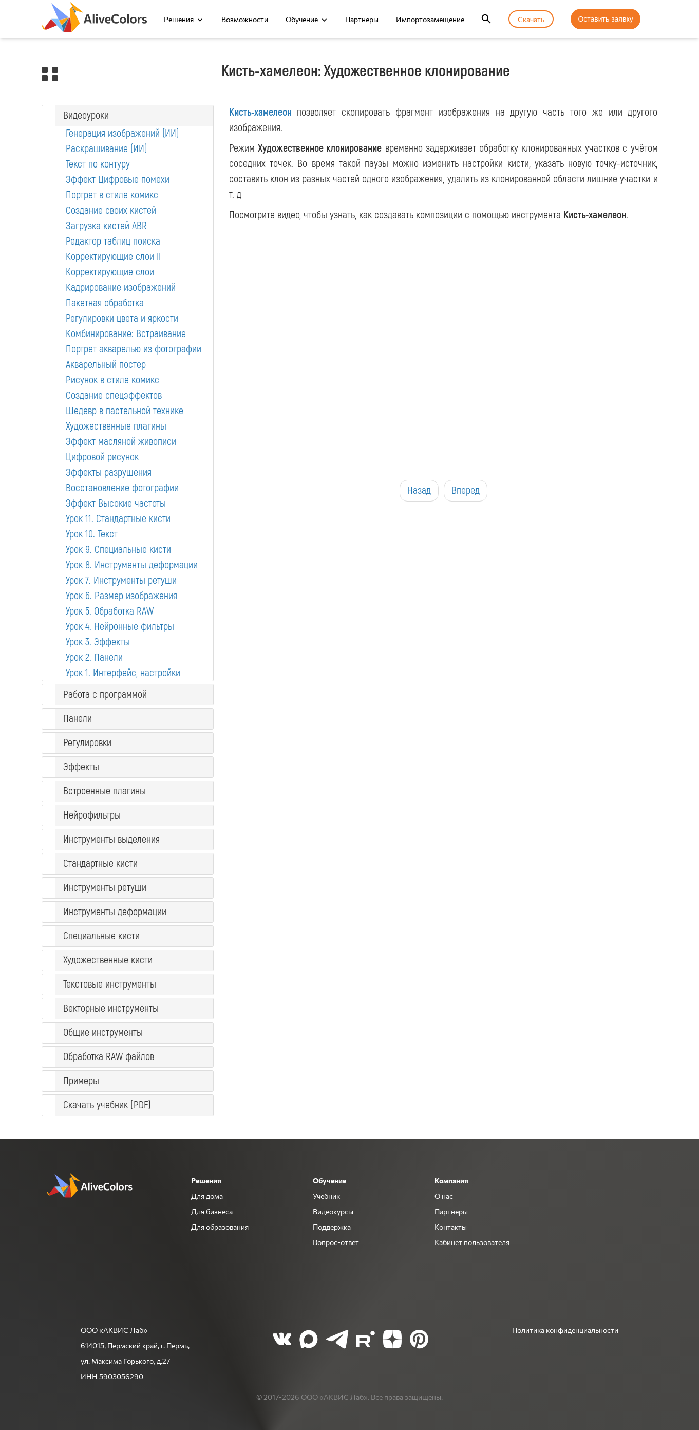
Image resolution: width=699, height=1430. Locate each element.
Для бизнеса (212, 1211)
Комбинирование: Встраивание (126, 333)
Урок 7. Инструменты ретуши (121, 580)
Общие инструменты (103, 1032)
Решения (179, 19)
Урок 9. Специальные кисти (118, 549)
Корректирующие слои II (113, 256)
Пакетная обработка (105, 302)
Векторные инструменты (111, 1008)
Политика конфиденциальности (565, 1329)
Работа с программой (105, 694)
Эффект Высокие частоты (116, 503)
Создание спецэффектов (114, 395)
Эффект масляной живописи (121, 441)
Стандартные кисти (100, 863)
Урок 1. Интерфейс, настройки (123, 672)
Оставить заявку (605, 19)
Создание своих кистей (111, 210)
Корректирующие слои (110, 272)
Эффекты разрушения (109, 472)
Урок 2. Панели (94, 657)
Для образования (220, 1226)
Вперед (465, 490)
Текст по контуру (98, 164)
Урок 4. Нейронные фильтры (120, 626)
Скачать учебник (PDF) (107, 1105)
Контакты (450, 1226)
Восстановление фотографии (122, 487)
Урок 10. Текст (92, 534)
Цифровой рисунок (102, 457)
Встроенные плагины (104, 791)
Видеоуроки (86, 115)
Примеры (81, 1080)
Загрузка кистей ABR (106, 225)
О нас (443, 1195)
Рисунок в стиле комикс (112, 380)
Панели (77, 718)
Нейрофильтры (92, 815)
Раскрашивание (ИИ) (106, 148)
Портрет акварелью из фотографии (133, 349)
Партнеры (362, 19)
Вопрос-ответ (336, 1242)
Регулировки (87, 742)
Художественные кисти (108, 960)
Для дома (207, 1195)
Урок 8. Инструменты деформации (132, 565)
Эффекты (81, 766)
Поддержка (332, 1226)
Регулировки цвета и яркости (122, 318)
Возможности (244, 19)
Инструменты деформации (114, 911)
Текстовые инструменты (109, 984)
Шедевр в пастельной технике (124, 410)
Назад (419, 490)
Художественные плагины (116, 426)
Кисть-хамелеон (260, 112)
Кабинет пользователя (471, 1242)
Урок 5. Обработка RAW (110, 611)
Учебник (326, 1195)
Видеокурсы (333, 1211)
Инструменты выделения (111, 839)
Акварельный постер (106, 364)
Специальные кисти (101, 936)
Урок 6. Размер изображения (121, 595)
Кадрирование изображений (121, 287)
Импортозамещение (430, 19)
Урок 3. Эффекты (98, 642)
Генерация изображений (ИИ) (122, 133)
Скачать (531, 19)
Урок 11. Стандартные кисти (118, 518)
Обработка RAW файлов (108, 1056)
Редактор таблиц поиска (113, 241)
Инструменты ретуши (104, 887)
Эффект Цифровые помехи (117, 179)
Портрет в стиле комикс (112, 195)
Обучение (302, 19)
